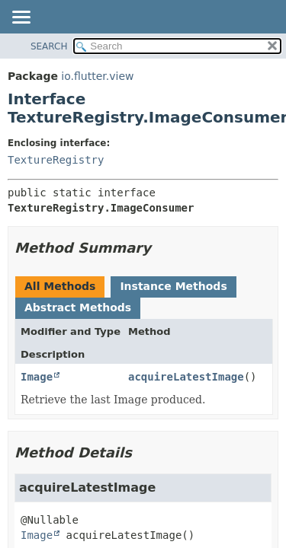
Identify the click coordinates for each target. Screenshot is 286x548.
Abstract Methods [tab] (77, 307)
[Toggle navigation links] (21, 18)
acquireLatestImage (186, 377)
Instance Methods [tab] (173, 286)
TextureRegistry (56, 160)
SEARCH (49, 46)
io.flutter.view (97, 76)
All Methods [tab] (59, 286)
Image (37, 377)
